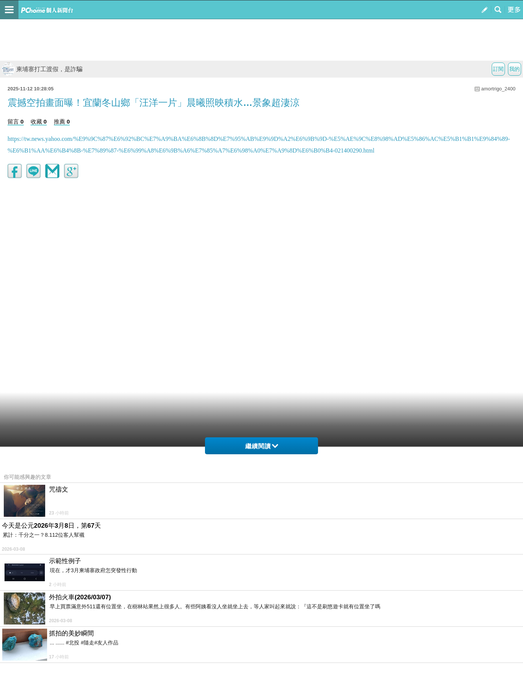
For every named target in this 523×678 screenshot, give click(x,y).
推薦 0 (62, 121)
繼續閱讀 (261, 446)
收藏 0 (39, 121)
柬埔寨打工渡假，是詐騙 (42, 69)
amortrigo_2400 (498, 89)
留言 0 (16, 121)
